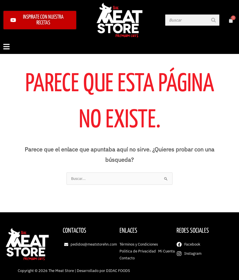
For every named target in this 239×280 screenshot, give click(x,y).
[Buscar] (213, 20)
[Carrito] (230, 20)
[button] (119, 47)
